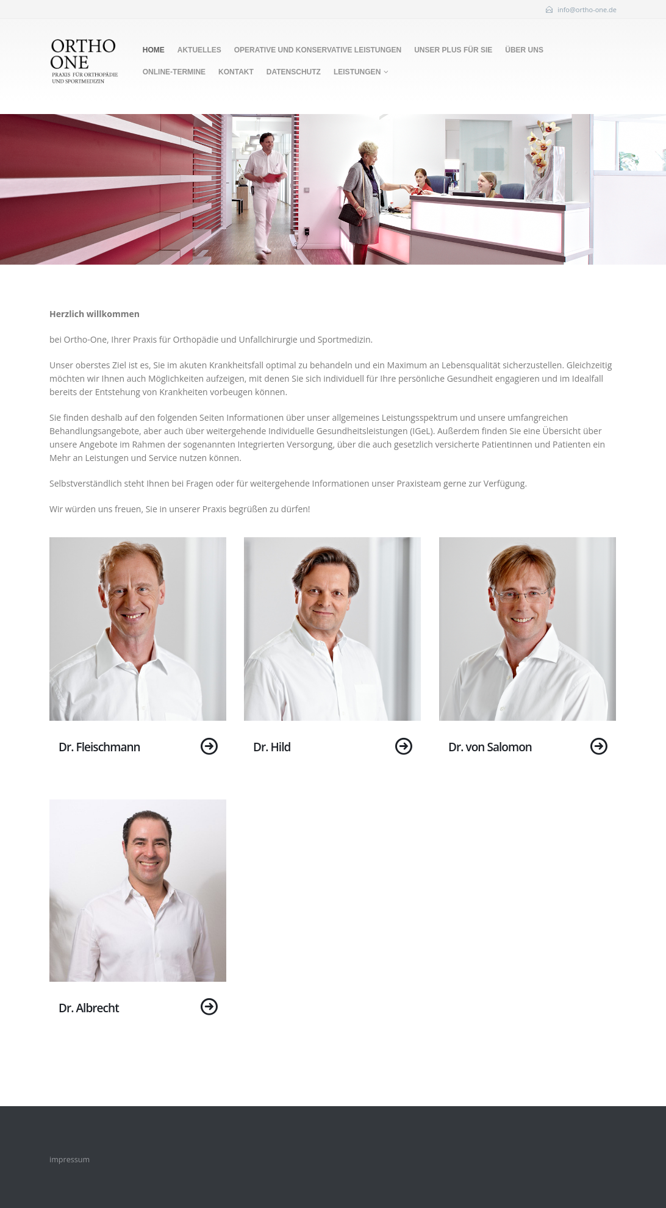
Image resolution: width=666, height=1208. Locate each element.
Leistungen (357, 72)
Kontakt (236, 72)
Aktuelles (199, 50)
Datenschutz (294, 72)
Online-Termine (174, 72)
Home (154, 50)
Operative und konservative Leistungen (317, 50)
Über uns (524, 50)
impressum (69, 1159)
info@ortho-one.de (587, 9)
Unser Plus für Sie (453, 50)
